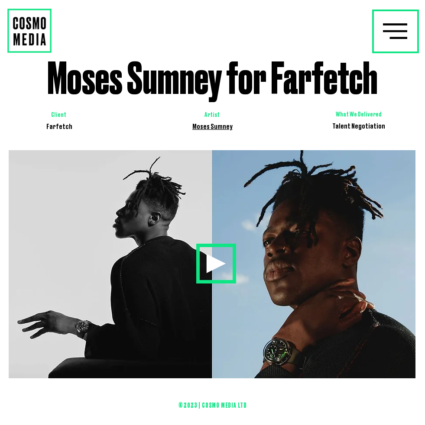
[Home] (216, 263)
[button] (395, 31)
